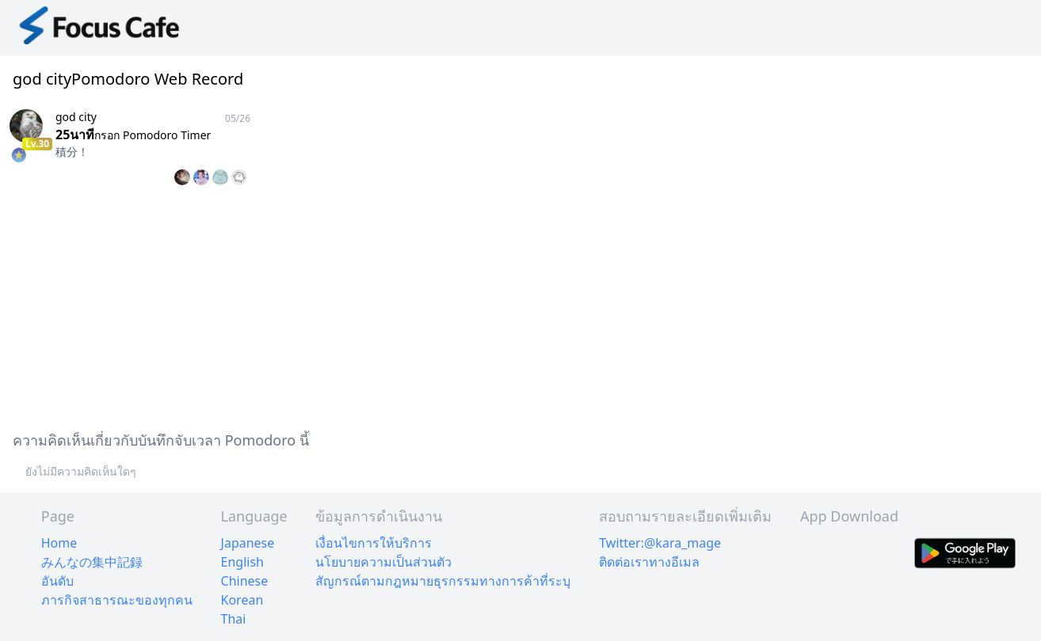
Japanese (248, 543)
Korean (242, 600)
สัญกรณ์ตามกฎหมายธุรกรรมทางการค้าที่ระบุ (442, 581)
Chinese (245, 581)
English (242, 562)
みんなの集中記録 (92, 562)
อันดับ (57, 581)
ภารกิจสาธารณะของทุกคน (117, 600)
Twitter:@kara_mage (660, 543)
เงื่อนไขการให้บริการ (373, 543)
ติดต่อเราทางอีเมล (649, 562)
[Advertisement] (475, 305)
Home (59, 543)
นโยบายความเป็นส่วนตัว (383, 562)
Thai (233, 619)
